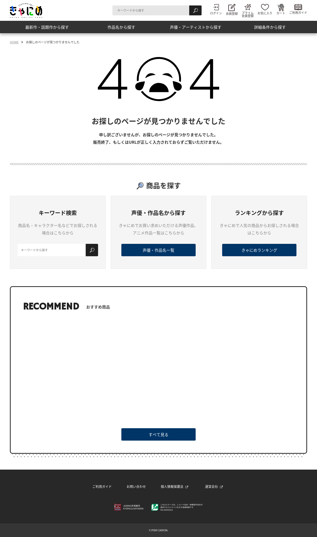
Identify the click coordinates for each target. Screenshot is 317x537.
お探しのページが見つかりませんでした (52, 42)
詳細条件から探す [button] (270, 27)
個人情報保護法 (174, 486)
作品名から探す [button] (121, 27)
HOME (14, 42)
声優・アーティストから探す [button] (195, 27)
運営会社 (214, 486)
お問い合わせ (136, 486)
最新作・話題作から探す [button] (47, 27)
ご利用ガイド (102, 486)
